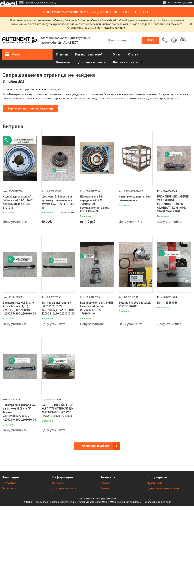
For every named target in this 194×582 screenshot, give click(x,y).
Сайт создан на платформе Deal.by (97, 498)
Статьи (133, 54)
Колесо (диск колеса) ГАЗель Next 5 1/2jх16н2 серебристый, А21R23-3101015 (18, 202)
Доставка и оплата (92, 62)
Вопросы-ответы (125, 62)
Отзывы (105, 488)
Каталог (105, 483)
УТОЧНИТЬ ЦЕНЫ (135, 12)
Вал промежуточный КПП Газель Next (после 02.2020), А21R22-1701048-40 (96, 308)
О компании (9, 488)
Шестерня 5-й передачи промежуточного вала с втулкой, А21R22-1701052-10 (58, 202)
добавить (187, 2)
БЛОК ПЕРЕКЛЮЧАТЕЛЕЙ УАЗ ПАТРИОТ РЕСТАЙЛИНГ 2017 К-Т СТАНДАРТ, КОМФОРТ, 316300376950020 (173, 204)
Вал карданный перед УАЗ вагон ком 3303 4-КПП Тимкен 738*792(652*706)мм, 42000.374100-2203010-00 (19, 412)
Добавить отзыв (183, 40)
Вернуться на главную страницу (30, 108)
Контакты (63, 62)
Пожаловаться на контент (157, 502)
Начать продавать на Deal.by (41, 2)
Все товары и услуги (94, 446)
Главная (62, 54)
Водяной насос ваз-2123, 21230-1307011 (135, 304)
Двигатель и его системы (163, 488)
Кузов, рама (154, 483)
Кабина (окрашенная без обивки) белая (134, 198)
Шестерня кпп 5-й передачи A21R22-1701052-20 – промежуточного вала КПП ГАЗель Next (94, 204)
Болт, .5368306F (167, 302)
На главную (9, 483)
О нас (117, 54)
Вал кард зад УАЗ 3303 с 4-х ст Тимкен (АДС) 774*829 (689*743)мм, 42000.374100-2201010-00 (19, 308)
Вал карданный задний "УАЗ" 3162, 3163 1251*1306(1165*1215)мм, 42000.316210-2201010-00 (58, 308)
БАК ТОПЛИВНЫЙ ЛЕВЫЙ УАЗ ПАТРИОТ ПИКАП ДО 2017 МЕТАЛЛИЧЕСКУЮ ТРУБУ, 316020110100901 (57, 410)
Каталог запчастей (88, 54)
